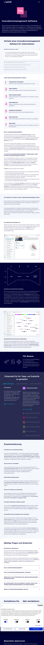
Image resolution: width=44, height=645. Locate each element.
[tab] (22, 54)
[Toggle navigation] (39, 2)
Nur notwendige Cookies (8, 628)
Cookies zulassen (36, 628)
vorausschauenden (8, 519)
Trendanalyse (9, 295)
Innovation (19, 143)
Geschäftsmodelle (17, 137)
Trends (15, 529)
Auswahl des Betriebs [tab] (22, 383)
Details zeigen (38, 625)
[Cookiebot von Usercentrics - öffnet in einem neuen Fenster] (38, 605)
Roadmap (25, 496)
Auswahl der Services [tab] (35, 383)
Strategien (30, 508)
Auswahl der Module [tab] (8, 383)
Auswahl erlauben (22, 628)
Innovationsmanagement (27, 454)
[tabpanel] (22, 55)
